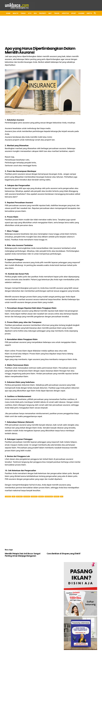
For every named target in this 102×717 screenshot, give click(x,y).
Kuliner (78, 13)
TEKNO (19, 13)
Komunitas (30, 485)
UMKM (4, 18)
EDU (31, 13)
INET (46, 13)
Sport (70, 13)
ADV (18, 18)
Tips (58, 485)
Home (4, 13)
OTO (26, 13)
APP (92, 13)
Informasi (15, 485)
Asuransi (4, 485)
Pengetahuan (45, 485)
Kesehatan (23, 485)
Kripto (85, 13)
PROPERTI (38, 13)
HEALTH (12, 13)
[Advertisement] (41, 513)
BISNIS (11, 18)
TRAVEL (53, 13)
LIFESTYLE (61, 13)
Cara (10, 485)
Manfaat (37, 485)
